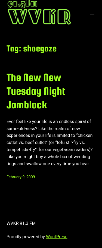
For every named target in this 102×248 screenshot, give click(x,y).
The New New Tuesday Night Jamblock (36, 91)
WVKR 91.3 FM (21, 223)
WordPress (56, 236)
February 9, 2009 (21, 177)
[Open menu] (92, 13)
